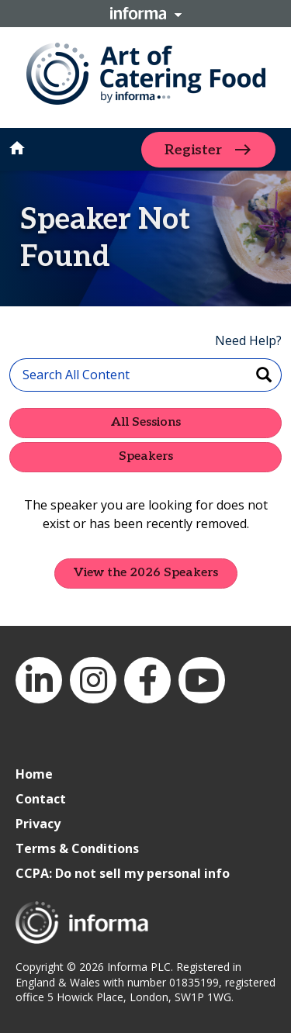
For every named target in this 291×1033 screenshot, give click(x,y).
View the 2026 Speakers (146, 572)
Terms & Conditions (77, 848)
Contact (41, 798)
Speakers (146, 456)
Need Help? (248, 340)
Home (34, 774)
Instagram (93, 680)
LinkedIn (39, 680)
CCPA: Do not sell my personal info (123, 873)
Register (193, 149)
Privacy (38, 823)
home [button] (17, 148)
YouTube (201, 680)
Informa (146, 13)
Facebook (147, 680)
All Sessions (146, 422)
